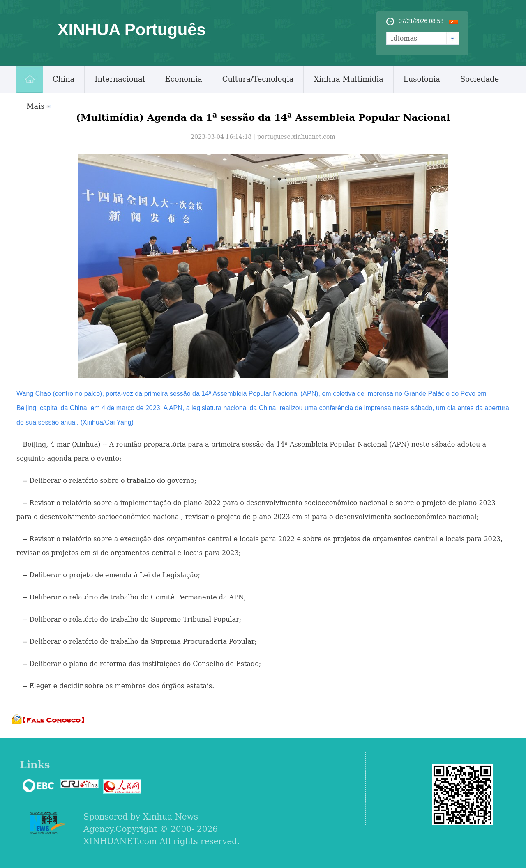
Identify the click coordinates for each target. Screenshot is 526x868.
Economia (183, 79)
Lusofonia (422, 79)
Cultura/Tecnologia (258, 79)
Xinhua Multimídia (348, 79)
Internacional (120, 79)
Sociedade (479, 79)
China (63, 79)
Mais (38, 106)
